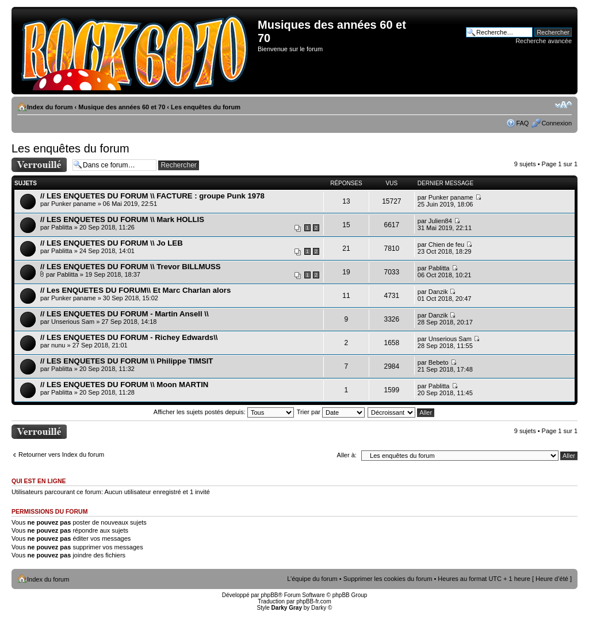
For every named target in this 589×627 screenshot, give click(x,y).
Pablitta (61, 227)
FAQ (522, 123)
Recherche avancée (543, 40)
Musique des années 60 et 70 (121, 107)
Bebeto (439, 362)
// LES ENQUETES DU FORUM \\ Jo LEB (111, 243)
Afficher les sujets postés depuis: (224, 411)
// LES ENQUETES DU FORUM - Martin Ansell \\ (124, 313)
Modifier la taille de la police (563, 105)
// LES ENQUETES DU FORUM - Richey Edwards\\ (129, 337)
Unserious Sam (72, 321)
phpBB (269, 595)
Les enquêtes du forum (205, 107)
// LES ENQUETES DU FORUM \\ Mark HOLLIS (122, 219)
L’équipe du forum (312, 578)
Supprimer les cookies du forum (388, 578)
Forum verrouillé (39, 165)
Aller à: (347, 455)
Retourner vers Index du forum (61, 454)
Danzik (438, 291)
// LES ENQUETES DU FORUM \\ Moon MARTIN (124, 384)
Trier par (331, 411)
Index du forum (49, 107)
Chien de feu (446, 244)
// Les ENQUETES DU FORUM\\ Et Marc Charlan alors (135, 290)
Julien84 (440, 220)
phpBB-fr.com (313, 601)
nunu (58, 345)
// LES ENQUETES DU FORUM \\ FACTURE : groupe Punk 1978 (152, 196)
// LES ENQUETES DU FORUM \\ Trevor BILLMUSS (130, 266)
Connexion (556, 123)
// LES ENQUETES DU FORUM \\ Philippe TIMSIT (126, 361)
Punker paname (73, 203)
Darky (318, 608)
